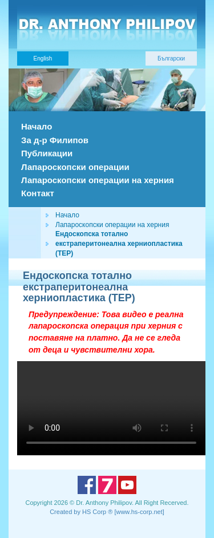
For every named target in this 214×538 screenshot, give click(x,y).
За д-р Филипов (54, 140)
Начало (36, 126)
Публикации (46, 153)
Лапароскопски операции (75, 167)
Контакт (37, 193)
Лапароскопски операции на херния (97, 180)
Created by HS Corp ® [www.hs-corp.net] (107, 511)
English (43, 58)
